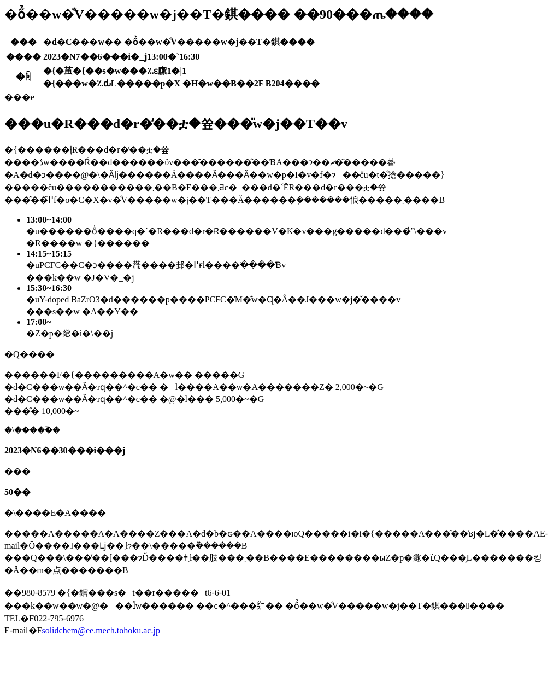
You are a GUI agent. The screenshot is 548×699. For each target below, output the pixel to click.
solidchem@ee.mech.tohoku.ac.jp (101, 630)
